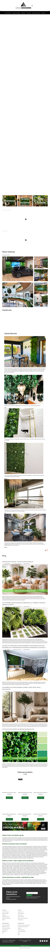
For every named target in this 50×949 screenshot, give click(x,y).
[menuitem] (8, 13)
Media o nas (4, 915)
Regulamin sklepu (5, 913)
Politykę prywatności (34, 897)
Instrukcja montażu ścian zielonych (24, 925)
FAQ (3, 932)
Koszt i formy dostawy (6, 925)
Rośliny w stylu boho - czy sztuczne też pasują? (17, 561)
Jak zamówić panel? (21, 929)
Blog (18, 934)
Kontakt (3, 919)
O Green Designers (5, 911)
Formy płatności (5, 929)
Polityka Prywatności (5, 916)
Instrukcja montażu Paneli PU (23, 926)
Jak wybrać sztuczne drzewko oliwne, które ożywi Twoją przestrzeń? (21, 688)
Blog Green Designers (17, 563)
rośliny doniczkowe (14, 879)
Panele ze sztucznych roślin (22, 918)
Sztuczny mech (20, 915)
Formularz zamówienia (6, 928)
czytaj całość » (47, 550)
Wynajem (19, 928)
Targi (19, 932)
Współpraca (4, 931)
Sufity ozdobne (20, 919)
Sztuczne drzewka (21, 916)
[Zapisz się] (29, 895)
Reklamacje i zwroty (5, 926)
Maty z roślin (42, 868)
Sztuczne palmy (20, 911)
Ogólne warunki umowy (6, 918)
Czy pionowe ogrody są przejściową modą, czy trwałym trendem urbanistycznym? (23, 603)
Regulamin (28, 897)
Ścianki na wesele (21, 913)
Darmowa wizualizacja (22, 931)
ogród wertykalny (6, 840)
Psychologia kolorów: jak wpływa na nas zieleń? (18, 729)
